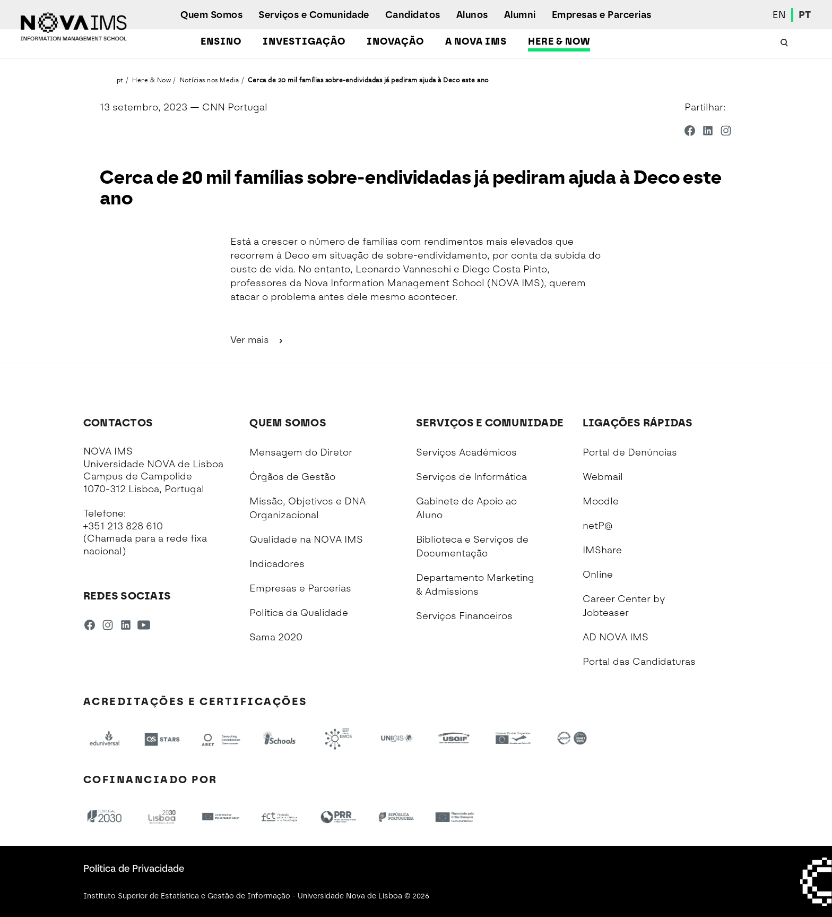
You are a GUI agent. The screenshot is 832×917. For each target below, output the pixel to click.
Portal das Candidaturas (639, 661)
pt (120, 79)
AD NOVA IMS (615, 637)
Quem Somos (211, 15)
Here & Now (559, 41)
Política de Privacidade (133, 869)
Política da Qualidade (298, 613)
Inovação (395, 41)
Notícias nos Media (209, 79)
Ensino (221, 41)
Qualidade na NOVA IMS (306, 539)
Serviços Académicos (466, 452)
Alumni (520, 15)
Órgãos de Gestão (292, 477)
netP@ (597, 526)
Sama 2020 (275, 637)
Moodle (601, 501)
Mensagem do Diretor (300, 452)
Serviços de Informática (471, 477)
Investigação (304, 41)
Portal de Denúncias (630, 452)
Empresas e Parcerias (602, 15)
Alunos (472, 15)
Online (598, 574)
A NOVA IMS (476, 41)
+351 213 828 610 (123, 526)
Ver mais (257, 340)
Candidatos (412, 15)
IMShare (602, 550)
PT (805, 15)
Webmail (603, 477)
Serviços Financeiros (464, 616)
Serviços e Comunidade (313, 15)
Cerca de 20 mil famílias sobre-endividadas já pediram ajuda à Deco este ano (368, 79)
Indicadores (277, 564)
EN (779, 15)
